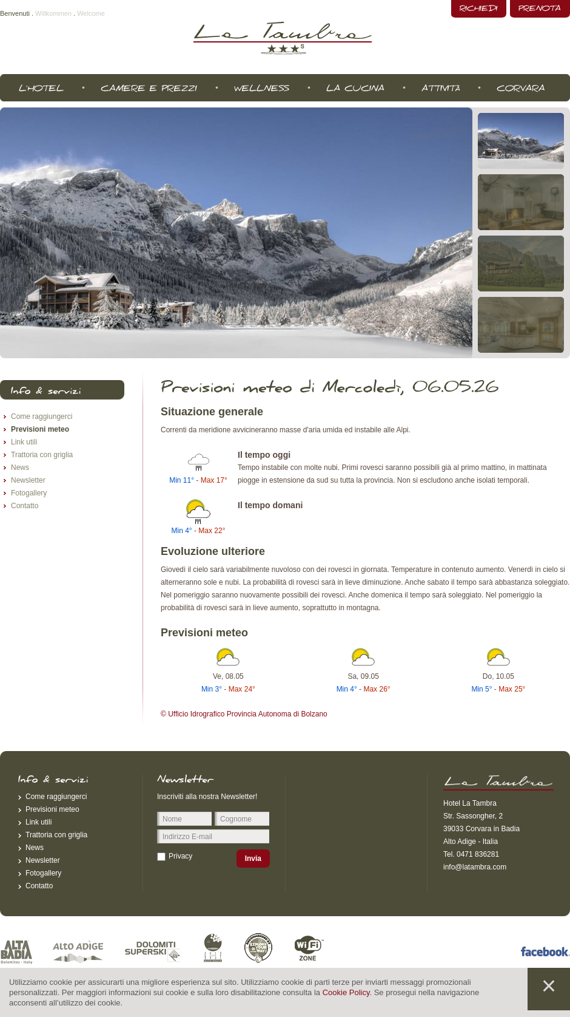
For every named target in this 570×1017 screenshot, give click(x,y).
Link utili (24, 442)
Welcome (91, 13)
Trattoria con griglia (42, 455)
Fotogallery (29, 493)
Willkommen (53, 13)
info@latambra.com (474, 867)
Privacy (180, 856)
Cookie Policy (346, 992)
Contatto (24, 506)
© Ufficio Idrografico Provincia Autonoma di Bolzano (244, 714)
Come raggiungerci (41, 416)
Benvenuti (15, 13)
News (20, 467)
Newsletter (28, 480)
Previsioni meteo (40, 429)
